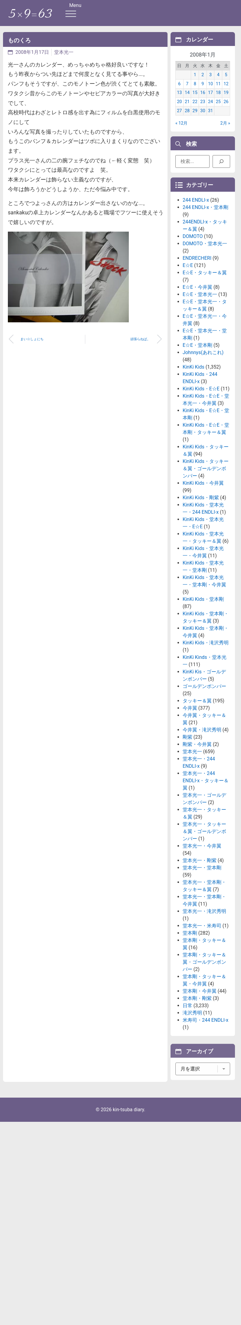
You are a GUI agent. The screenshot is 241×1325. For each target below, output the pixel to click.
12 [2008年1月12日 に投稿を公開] (226, 91)
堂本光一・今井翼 (202, 910)
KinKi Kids (193, 431)
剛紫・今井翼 (197, 809)
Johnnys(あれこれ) (203, 417)
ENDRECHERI (197, 322)
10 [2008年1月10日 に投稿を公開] (210, 91)
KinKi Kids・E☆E (201, 453)
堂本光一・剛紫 (200, 925)
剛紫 (187, 801)
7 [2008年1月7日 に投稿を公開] (187, 91)
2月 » (225, 130)
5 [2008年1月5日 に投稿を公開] (226, 82)
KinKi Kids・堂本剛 (203, 663)
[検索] (221, 164)
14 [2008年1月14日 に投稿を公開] (187, 100)
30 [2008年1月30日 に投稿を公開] (202, 118)
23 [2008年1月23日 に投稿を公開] (202, 109)
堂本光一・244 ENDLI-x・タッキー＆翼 (206, 845)
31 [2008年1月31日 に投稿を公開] (210, 118)
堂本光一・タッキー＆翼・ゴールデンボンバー (204, 896)
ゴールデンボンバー (204, 751)
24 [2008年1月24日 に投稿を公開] (210, 109)
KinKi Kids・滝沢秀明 (206, 707)
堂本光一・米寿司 (202, 990)
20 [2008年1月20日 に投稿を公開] (179, 109)
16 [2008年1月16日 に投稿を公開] (202, 100)
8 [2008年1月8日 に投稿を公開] (195, 91)
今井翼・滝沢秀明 (202, 794)
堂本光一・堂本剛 (202, 932)
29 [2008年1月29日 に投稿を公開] (195, 118)
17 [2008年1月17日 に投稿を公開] (210, 100)
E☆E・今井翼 (197, 351)
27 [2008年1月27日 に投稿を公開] (179, 118)
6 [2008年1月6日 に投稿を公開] (179, 91)
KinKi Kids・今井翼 (203, 547)
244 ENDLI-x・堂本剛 (205, 272)
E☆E (188, 330)
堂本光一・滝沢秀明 (204, 975)
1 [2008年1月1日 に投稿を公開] (195, 82)
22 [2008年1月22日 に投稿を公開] (195, 109)
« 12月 (181, 130)
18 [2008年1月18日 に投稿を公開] (218, 100)
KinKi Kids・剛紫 (201, 562)
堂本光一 (63, 52)
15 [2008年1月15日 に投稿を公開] (195, 100)
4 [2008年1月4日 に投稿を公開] (218, 82)
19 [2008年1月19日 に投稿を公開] (226, 100)
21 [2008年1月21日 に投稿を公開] (187, 109)
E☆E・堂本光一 (200, 359)
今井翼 (190, 772)
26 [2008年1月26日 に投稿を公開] (226, 109)
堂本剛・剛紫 (197, 1063)
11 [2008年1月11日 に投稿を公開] (218, 91)
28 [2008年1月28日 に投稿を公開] (187, 118)
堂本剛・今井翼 (200, 1055)
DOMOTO (193, 301)
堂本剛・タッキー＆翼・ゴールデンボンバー (204, 1026)
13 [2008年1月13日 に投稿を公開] (179, 100)
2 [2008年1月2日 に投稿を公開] (202, 82)
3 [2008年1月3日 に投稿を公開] (210, 82)
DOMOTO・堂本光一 (205, 308)
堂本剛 (190, 997)
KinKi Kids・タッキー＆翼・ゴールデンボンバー (206, 533)
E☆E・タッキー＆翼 (205, 337)
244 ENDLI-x (196, 264)
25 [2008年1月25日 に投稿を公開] (218, 109)
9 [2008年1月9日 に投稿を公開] (202, 91)
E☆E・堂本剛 (197, 409)
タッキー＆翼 (197, 765)
